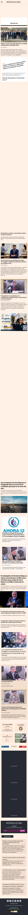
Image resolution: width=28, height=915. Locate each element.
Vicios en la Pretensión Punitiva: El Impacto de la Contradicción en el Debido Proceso (14, 708)
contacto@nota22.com (14, 907)
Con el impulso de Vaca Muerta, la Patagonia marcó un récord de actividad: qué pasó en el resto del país (13, 485)
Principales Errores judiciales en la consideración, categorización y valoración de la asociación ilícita (14, 297)
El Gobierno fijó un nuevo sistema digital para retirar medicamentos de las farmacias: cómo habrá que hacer (14, 871)
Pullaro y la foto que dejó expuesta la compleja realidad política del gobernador (14, 44)
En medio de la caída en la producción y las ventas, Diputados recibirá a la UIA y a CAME (13, 612)
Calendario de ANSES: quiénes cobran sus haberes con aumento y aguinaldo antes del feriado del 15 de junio (13, 886)
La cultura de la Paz (7, 681)
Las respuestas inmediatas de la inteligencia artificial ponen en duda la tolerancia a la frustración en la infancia (14, 652)
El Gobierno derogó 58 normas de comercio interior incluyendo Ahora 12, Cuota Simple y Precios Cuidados (13, 534)
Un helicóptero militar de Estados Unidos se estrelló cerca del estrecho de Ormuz (13, 621)
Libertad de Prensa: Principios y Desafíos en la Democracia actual (12, 562)
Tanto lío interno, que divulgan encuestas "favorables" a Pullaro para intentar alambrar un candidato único (13, 261)
